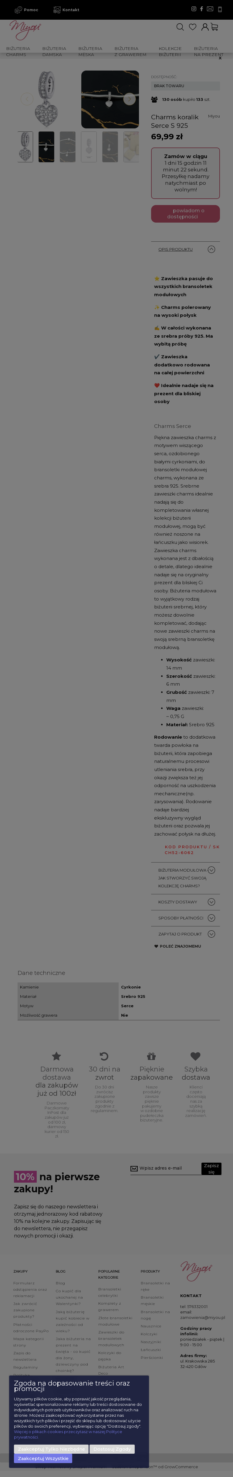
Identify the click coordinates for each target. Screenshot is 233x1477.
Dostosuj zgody (112, 1449)
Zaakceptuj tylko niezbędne (51, 1449)
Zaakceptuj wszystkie (43, 1458)
